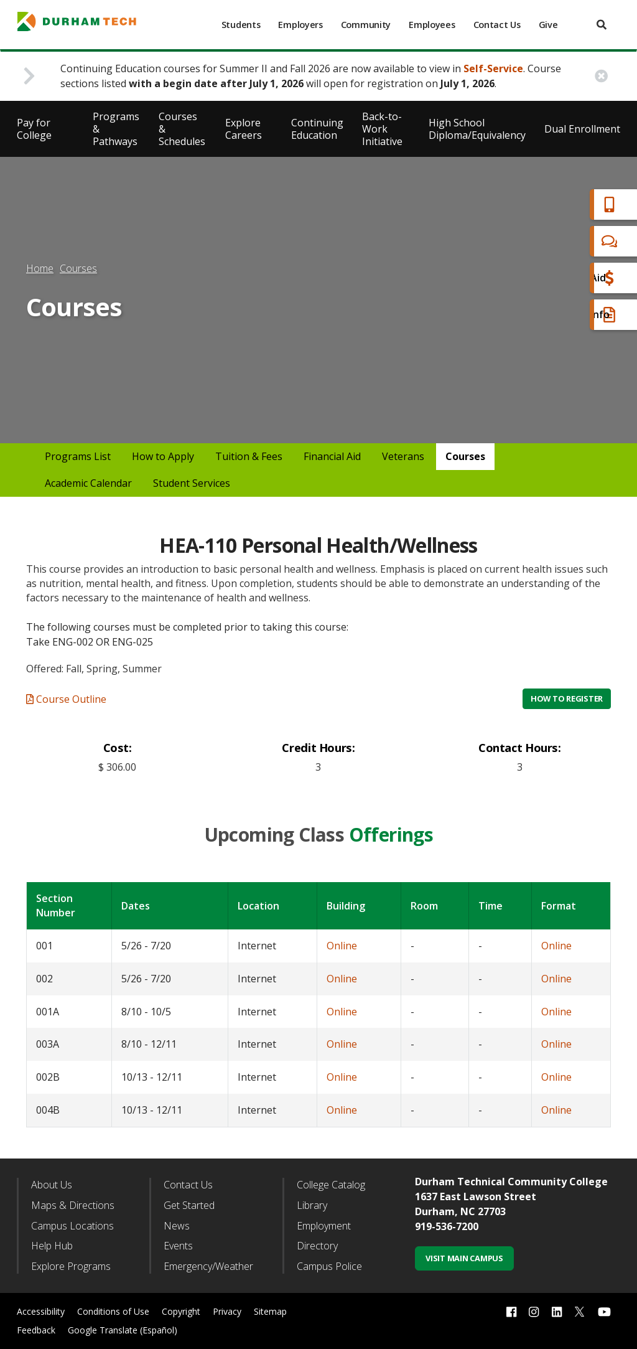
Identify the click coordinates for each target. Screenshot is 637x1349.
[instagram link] (534, 1312)
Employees (432, 25)
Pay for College (34, 129)
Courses (78, 268)
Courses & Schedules (182, 129)
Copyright (181, 1311)
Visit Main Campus (464, 1258)
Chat (556, 241)
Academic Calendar (88, 483)
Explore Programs (71, 1266)
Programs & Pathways (116, 129)
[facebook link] (511, 1312)
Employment (324, 1226)
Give (548, 25)
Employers (300, 25)
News (177, 1226)
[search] (602, 24)
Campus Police (329, 1266)
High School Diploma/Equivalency (477, 129)
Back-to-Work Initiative (382, 129)
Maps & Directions (72, 1205)
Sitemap (270, 1311)
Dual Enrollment (582, 129)
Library (312, 1205)
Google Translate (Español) (122, 1330)
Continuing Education (317, 129)
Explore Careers (243, 129)
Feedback (36, 1330)
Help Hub (52, 1246)
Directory (317, 1246)
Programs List (78, 456)
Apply (558, 204)
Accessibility (41, 1311)
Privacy (227, 1311)
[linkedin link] (557, 1312)
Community (366, 25)
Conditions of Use (113, 1311)
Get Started (189, 1205)
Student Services (191, 483)
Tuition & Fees (248, 456)
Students (241, 25)
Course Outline (66, 699)
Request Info (576, 315)
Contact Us (497, 25)
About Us (51, 1185)
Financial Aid (574, 278)
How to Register (567, 698)
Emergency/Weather (208, 1266)
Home (39, 268)
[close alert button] (601, 76)
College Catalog (331, 1185)
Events (178, 1246)
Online (342, 945)
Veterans (403, 456)
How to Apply (163, 456)
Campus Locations (72, 1226)
